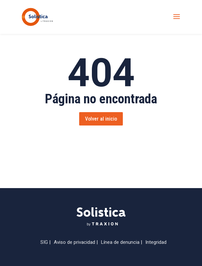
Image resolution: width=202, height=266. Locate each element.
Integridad (155, 242)
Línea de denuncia (120, 242)
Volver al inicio (101, 119)
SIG (44, 242)
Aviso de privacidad (74, 242)
